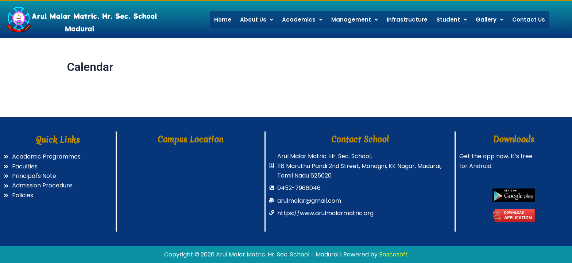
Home (222, 19)
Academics (302, 19)
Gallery (489, 19)
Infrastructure (407, 19)
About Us (256, 19)
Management (354, 19)
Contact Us (528, 19)
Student (451, 19)
